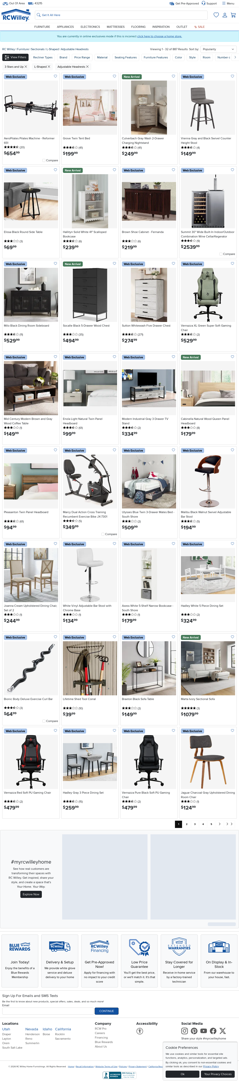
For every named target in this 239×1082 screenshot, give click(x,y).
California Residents (158, 1066)
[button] (15, 57)
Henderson (32, 1034)
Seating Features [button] (126, 57)
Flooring (138, 27)
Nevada (31, 1029)
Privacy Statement (138, 1066)
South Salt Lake (12, 1048)
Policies (123, 1066)
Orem (6, 1043)
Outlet (181, 27)
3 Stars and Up (16, 67)
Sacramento (63, 1039)
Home (71, 1066)
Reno (28, 1039)
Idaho (47, 1029)
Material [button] (102, 57)
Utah (6, 1029)
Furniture (42, 27)
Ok (182, 1074)
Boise (46, 1034)
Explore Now (31, 894)
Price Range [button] (82, 57)
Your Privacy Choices (218, 1074)
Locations (10, 1023)
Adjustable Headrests (75, 49)
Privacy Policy (211, 1066)
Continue (106, 1011)
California (63, 1029)
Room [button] (206, 57)
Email (5, 1005)
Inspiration (161, 27)
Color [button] (178, 57)
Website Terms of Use (106, 1066)
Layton (6, 1039)
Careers (100, 1033)
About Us (101, 1046)
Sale (199, 27)
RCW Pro (100, 1029)
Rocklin (60, 1034)
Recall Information (85, 1066)
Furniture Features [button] (156, 57)
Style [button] (192, 57)
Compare (52, 160)
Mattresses (116, 27)
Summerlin (32, 1043)
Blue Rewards (104, 1042)
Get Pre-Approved (184, 3)
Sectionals (38, 49)
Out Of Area (13, 3)
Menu (228, 3)
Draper (6, 1034)
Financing (101, 1037)
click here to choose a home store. (159, 36)
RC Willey (8, 49)
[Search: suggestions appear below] (121, 15)
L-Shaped (53, 49)
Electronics (90, 27)
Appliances (65, 27)
